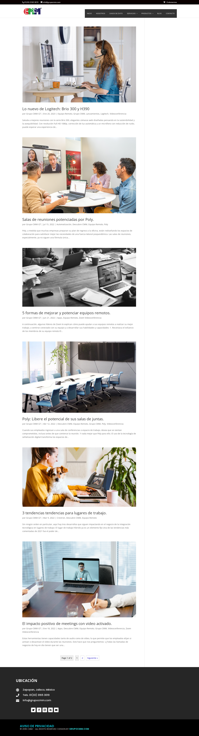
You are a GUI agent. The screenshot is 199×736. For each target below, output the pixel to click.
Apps (59, 317)
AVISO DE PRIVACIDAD (37, 726)
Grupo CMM (79, 113)
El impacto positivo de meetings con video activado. (67, 623)
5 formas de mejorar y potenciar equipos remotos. (66, 312)
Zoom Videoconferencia (90, 317)
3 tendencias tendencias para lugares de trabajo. (64, 512)
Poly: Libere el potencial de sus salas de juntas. (63, 418)
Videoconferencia (118, 113)
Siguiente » (92, 658)
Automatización (64, 224)
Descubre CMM (80, 224)
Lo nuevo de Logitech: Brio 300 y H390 (55, 108)
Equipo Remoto (65, 113)
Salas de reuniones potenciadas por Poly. (58, 219)
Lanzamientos (92, 113)
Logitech (105, 113)
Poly (106, 224)
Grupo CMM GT (33, 113)
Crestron (61, 517)
